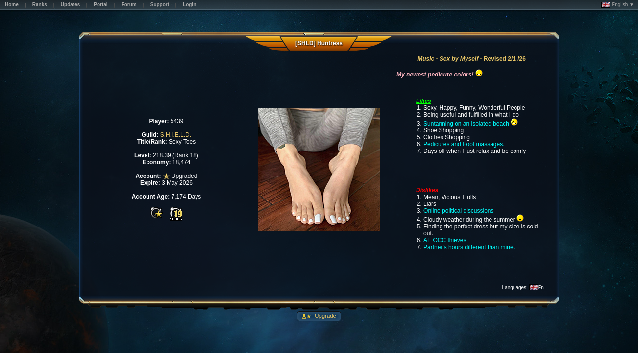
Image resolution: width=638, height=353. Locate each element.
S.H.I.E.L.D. (175, 134)
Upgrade (324, 316)
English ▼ (617, 5)
